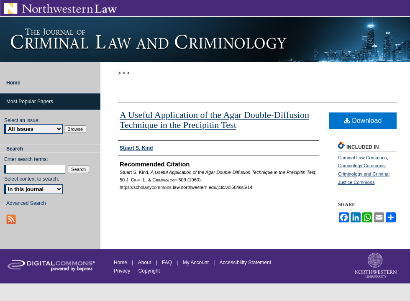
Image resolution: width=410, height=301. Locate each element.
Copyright (149, 271)
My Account (196, 262)
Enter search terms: (26, 159)
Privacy (123, 271)
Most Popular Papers (29, 102)
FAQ (167, 262)
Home (120, 262)
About (144, 262)
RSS (12, 219)
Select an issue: (22, 120)
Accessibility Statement (245, 262)
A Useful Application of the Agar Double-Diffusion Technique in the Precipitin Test (214, 120)
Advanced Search (26, 203)
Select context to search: (31, 179)
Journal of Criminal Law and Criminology (205, 39)
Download (363, 120)
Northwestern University (376, 266)
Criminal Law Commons (362, 157)
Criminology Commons (361, 165)
